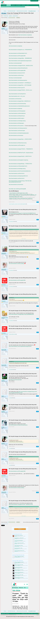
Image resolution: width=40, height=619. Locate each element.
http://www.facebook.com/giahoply (25, 34)
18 (7, 33)
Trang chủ (31, 613)
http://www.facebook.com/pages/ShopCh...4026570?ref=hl (20, 156)
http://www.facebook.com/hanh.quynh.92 (17, 87)
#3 (37, 242)
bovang (10, 426)
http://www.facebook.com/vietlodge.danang (17, 120)
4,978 (7, 383)
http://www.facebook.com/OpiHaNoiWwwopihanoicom (19, 106)
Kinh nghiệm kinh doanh (9, 14)
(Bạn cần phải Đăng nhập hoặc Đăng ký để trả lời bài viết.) (31, 522)
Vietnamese (7, 613)
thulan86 (14, 14)
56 (7, 31)
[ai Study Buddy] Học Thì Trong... (19, 569)
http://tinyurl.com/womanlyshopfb (15, 63)
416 (7, 399)
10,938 (7, 337)
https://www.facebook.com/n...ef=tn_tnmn (17, 96)
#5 (37, 268)
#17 (37, 463)
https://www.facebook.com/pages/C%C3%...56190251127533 (21, 65)
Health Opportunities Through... (19, 545)
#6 (37, 284)
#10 (37, 348)
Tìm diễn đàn (3, 6)
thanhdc (10, 334)
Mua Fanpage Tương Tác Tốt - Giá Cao (15, 196)
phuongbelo (4, 284)
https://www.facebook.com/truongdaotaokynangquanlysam (20, 60)
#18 (37, 475)
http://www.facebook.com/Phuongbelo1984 (17, 55)
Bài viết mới (7, 6)
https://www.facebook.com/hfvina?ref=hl (16, 173)
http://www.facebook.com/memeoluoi (16, 135)
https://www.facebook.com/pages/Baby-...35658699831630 (20, 58)
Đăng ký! (20, 528)
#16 (37, 446)
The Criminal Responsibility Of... (19, 540)
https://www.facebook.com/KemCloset (16, 75)
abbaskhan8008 (17, 546)
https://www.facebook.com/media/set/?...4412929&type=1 (20, 82)
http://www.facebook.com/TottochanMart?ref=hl (18, 166)
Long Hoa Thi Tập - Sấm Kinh (19, 535)
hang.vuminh (4, 269)
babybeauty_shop (5, 317)
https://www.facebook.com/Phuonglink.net (17, 145)
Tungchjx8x (3, 216)
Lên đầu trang (35, 613)
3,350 (7, 320)
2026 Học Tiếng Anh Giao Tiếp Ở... (19, 556)
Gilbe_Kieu (13, 334)
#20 (37, 518)
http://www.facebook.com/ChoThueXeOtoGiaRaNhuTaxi (20, 171)
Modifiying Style (3, 613)
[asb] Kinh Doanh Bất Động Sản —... (20, 572)
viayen (10, 395)
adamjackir (16, 541)
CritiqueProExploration (16, 197)
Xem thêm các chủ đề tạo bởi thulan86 (17, 188)
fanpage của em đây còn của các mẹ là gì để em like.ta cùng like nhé (20, 198)
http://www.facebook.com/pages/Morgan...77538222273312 (20, 163)
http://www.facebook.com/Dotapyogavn (16, 123)
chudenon (16, 543)
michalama (16, 538)
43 (7, 512)
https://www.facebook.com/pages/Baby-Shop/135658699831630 (21, 314)
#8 (37, 318)
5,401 (7, 272)
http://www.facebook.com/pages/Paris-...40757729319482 (20, 85)
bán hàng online (5, 15)
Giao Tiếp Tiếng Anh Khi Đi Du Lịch (19, 550)
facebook (10, 15)
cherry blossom (11, 221)
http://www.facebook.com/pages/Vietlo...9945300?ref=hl (19, 101)
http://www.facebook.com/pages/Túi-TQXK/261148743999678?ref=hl (22, 213)
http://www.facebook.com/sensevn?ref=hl (17, 72)
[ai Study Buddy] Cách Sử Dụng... (19, 577)
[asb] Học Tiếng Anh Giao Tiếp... (19, 564)
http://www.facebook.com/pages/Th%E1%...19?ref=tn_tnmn (20, 90)
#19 (37, 492)
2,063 (7, 258)
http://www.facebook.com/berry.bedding (16, 263)
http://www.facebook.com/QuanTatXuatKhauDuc (18, 68)
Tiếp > (19, 17)
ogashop (16, 536)
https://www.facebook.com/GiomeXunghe (17, 130)
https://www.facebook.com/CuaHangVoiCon (17, 93)
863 (7, 222)
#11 (37, 367)
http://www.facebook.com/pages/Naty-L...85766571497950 (20, 139)
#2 (37, 219)
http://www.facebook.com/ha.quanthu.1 (16, 125)
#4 (37, 258)
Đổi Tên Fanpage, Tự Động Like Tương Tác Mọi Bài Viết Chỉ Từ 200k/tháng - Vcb (22, 194)
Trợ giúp (29, 613)
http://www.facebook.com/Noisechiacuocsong (17, 142)
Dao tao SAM (4, 349)
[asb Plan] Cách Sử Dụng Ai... (19, 567)
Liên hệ (26, 613)
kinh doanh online (15, 15)
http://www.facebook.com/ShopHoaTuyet (17, 115)
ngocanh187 (4, 253)
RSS (38, 613)
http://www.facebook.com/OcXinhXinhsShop (17, 103)
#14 (37, 411)
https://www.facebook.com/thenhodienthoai (17, 113)
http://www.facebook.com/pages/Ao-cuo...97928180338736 (20, 49)
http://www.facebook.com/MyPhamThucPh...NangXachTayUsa (21, 152)
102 (17, 17)
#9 (37, 332)
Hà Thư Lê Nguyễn (17, 565)
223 (7, 322)
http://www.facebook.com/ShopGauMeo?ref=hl (18, 53)
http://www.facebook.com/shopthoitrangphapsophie (19, 133)
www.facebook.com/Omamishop (15, 98)
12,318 (7, 256)
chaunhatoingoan (15, 199)
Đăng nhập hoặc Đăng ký (34, 0)
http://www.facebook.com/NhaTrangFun (16, 118)
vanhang (3, 380)
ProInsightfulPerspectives (17, 195)
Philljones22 (16, 551)
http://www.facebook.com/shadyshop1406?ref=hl (18, 175)
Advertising (23, 613)
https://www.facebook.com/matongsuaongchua (18, 80)
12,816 (7, 220)
